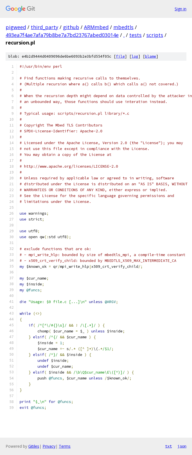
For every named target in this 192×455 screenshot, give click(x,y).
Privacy (49, 446)
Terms (65, 446)
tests (135, 35)
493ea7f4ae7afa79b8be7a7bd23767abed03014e (62, 35)
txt (168, 446)
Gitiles (33, 446)
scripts (154, 35)
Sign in (180, 8)
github (71, 27)
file (120, 56)
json (181, 446)
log (135, 56)
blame (150, 56)
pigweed (16, 27)
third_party (44, 27)
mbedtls (123, 27)
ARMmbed (96, 27)
